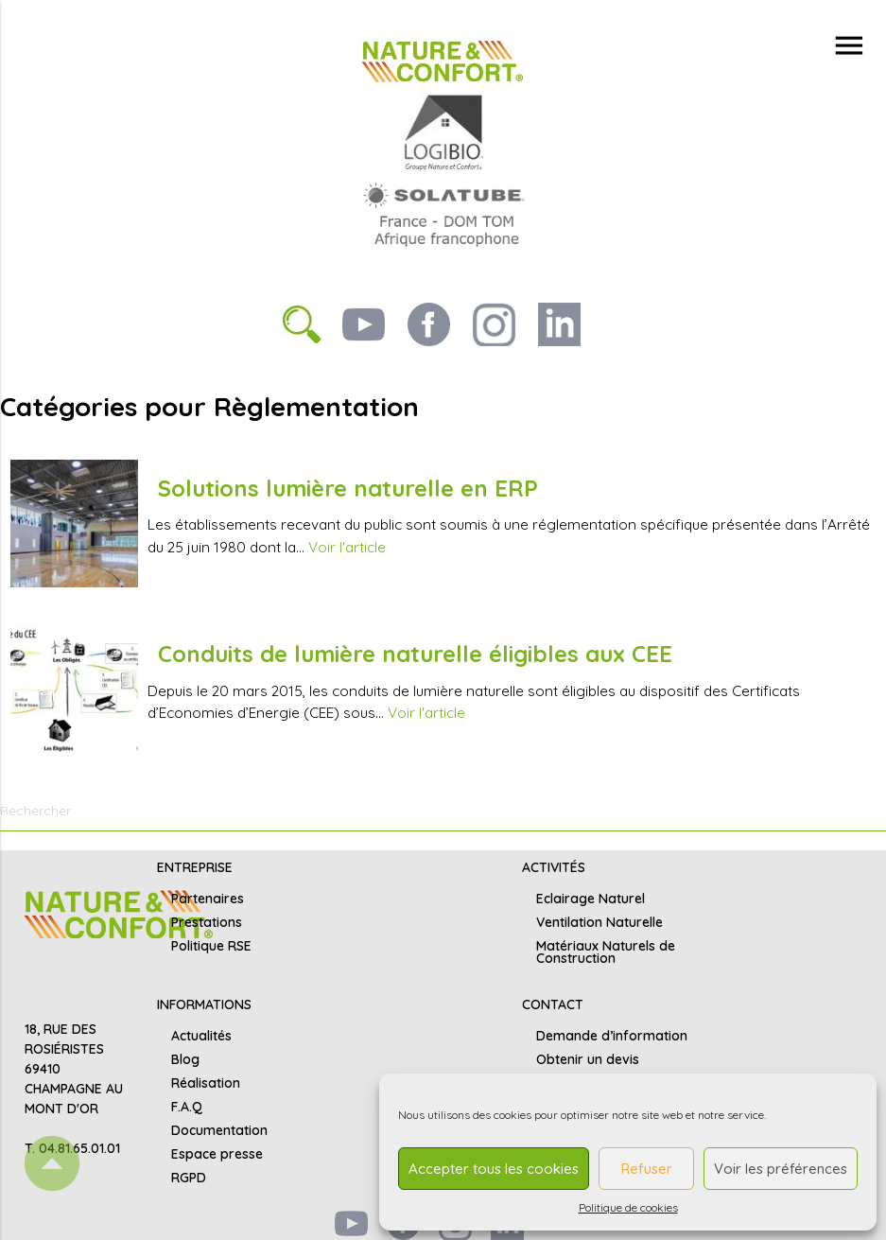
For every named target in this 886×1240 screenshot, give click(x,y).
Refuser (646, 1169)
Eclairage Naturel (590, 898)
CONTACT (552, 1004)
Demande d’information (611, 1035)
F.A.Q (186, 1106)
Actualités (201, 1035)
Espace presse (217, 1153)
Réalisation (205, 1083)
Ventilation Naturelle (599, 922)
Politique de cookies (628, 1207)
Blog (185, 1059)
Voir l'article (347, 547)
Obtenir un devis (587, 1059)
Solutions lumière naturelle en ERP (348, 488)
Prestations (206, 922)
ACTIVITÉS (553, 867)
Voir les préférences (780, 1169)
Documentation (219, 1130)
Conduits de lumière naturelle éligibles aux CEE (415, 653)
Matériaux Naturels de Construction (605, 952)
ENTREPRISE (195, 867)
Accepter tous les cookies (493, 1169)
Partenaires (207, 898)
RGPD (188, 1177)
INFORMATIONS (204, 1004)
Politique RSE (211, 945)
